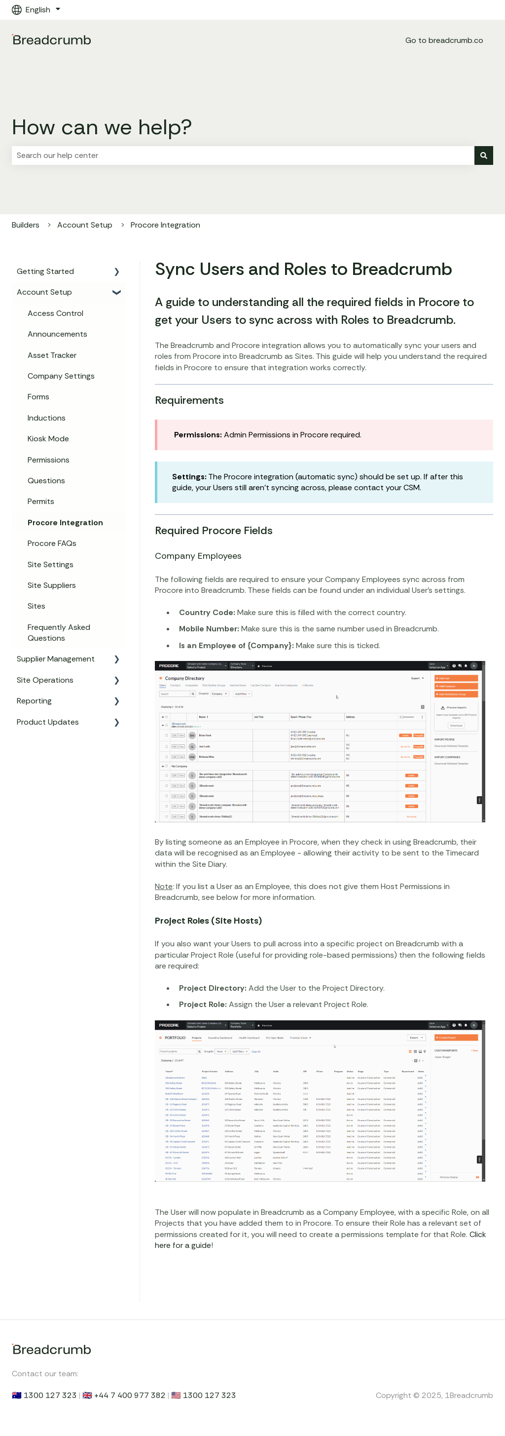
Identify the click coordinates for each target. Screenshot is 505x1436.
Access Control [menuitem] (55, 313)
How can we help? (102, 127)
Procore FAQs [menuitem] (52, 543)
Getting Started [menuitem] (45, 271)
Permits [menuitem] (41, 501)
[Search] (483, 155)
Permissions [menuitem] (49, 460)
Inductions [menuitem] (47, 418)
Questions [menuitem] (46, 480)
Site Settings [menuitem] (50, 564)
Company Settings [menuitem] (61, 376)
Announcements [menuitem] (57, 334)
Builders (25, 225)
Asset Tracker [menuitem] (52, 355)
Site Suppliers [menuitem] (52, 585)
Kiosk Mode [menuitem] (48, 438)
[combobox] (243, 155)
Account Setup (84, 225)
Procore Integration (165, 225)
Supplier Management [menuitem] (56, 659)
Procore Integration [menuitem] (65, 522)
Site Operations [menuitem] (45, 680)
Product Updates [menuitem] (48, 722)
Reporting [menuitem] (34, 701)
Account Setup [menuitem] (44, 292)
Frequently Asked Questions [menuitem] (59, 632)
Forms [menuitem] (38, 396)
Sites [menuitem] (36, 606)
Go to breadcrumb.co (444, 40)
